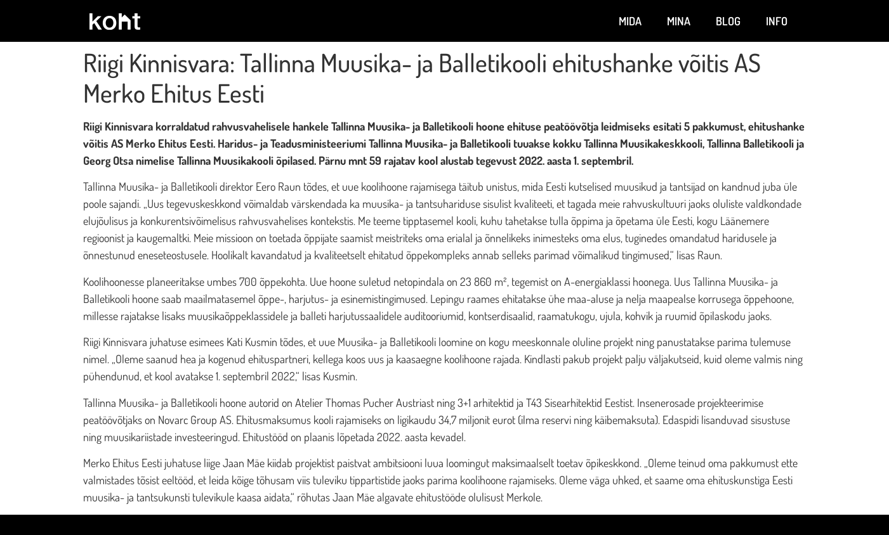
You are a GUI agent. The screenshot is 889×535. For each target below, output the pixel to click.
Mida (630, 21)
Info (776, 21)
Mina (678, 21)
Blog (728, 21)
